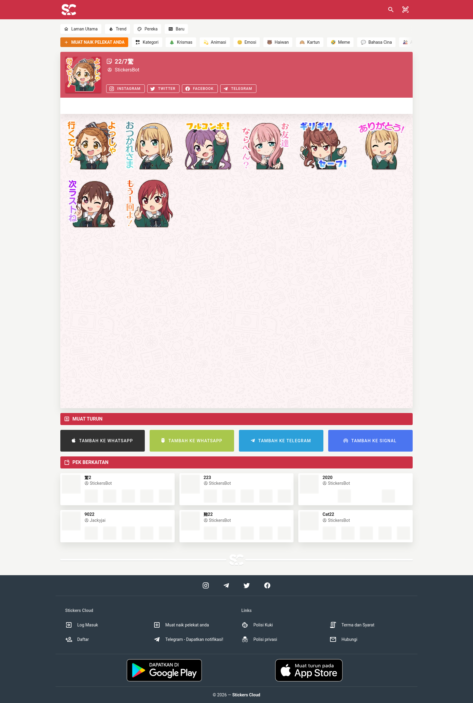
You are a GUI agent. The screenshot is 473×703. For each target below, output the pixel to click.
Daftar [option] (77, 639)
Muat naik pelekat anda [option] (181, 625)
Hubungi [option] (343, 639)
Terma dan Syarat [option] (351, 625)
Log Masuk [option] (81, 625)
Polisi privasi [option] (259, 639)
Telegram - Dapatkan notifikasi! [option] (188, 639)
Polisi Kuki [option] (257, 625)
